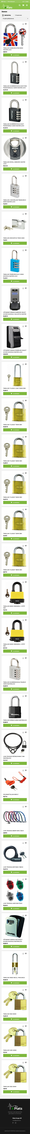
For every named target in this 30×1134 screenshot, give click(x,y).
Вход (4, 1)
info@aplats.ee (16, 1120)
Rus (27, 1)
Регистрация (11, 1)
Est (23, 1)
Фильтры (7, 15)
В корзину (15, 55)
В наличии (19, 15)
